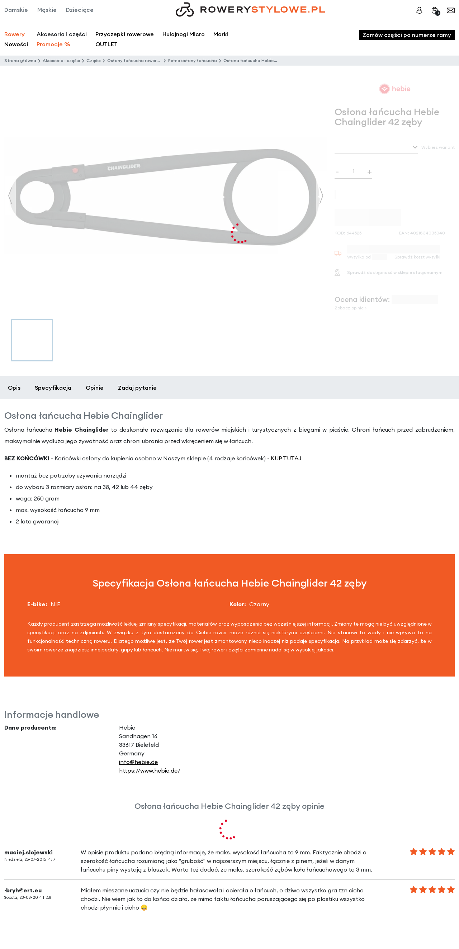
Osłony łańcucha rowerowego (139, 60)
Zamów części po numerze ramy (407, 34)
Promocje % (53, 44)
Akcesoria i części (61, 60)
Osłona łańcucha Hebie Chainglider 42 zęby (270, 60)
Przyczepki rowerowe (124, 34)
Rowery (14, 34)
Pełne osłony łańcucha (192, 60)
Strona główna (20, 60)
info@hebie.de (138, 761)
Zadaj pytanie (137, 387)
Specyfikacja (53, 387)
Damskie (16, 9)
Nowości (16, 44)
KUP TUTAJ (286, 458)
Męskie (47, 9)
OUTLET (106, 44)
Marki (220, 34)
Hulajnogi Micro (183, 34)
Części (93, 60)
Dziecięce (80, 9)
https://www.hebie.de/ (149, 770)
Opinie (95, 387)
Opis (14, 387)
